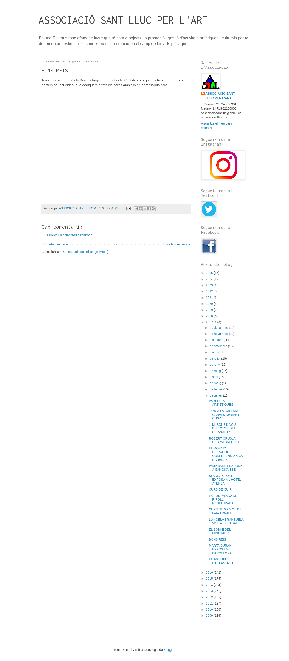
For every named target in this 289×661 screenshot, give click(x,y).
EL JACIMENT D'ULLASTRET (221, 561)
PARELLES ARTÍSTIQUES (221, 403)
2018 (210, 316)
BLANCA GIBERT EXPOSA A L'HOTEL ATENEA (225, 479)
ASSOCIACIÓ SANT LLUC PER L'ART (123, 20)
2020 (210, 304)
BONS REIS (217, 539)
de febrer (216, 389)
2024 (210, 279)
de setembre (219, 346)
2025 (210, 273)
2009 (210, 615)
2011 (210, 603)
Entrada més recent (56, 244)
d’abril (214, 377)
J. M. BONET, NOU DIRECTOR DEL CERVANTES (222, 428)
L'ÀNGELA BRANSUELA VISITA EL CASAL (226, 521)
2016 (210, 572)
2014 (210, 585)
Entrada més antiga (176, 244)
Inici (116, 244)
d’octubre (216, 340)
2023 (210, 285)
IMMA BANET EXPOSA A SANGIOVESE (225, 467)
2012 (210, 597)
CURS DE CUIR (220, 489)
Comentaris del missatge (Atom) (85, 252)
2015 (210, 578)
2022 (210, 291)
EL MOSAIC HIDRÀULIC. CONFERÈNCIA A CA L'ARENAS (226, 454)
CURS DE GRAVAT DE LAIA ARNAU (225, 511)
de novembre (219, 334)
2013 (210, 591)
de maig (216, 371)
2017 (210, 322)
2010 (210, 609)
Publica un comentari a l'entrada (69, 235)
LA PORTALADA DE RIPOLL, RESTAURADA (223, 499)
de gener (216, 395)
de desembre (219, 327)
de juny (215, 364)
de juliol (215, 358)
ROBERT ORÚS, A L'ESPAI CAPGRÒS (224, 440)
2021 (210, 297)
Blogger (169, 650)
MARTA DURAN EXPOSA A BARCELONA (220, 549)
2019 (210, 310)
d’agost (215, 352)
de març (216, 383)
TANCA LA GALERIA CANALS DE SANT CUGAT (224, 414)
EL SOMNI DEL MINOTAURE (220, 531)
